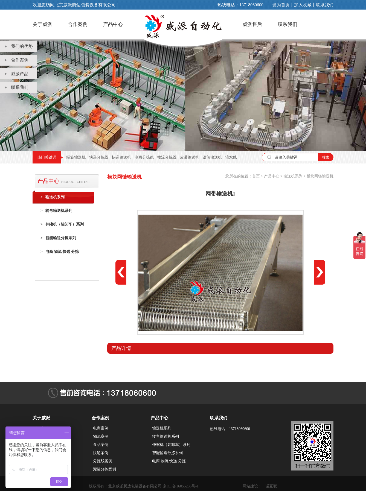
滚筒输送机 (212, 157)
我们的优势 (19, 46)
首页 (256, 176)
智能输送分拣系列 (58, 238)
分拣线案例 (102, 461)
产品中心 (113, 24)
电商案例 (100, 428)
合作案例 (78, 24)
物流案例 (100, 436)
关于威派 (42, 24)
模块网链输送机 (320, 176)
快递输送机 (121, 157)
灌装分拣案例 (104, 469)
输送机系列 (52, 197)
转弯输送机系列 (56, 210)
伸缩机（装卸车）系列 (62, 224)
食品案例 (100, 445)
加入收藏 (303, 4)
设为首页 (281, 4)
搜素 (325, 157)
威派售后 (252, 24)
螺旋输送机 (76, 157)
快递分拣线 (98, 157)
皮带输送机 (189, 157)
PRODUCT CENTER (75, 182)
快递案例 (100, 453)
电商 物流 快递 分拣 (59, 251)
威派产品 (16, 73)
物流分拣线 (166, 157)
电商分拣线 (144, 157)
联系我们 (324, 4)
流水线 (231, 157)
